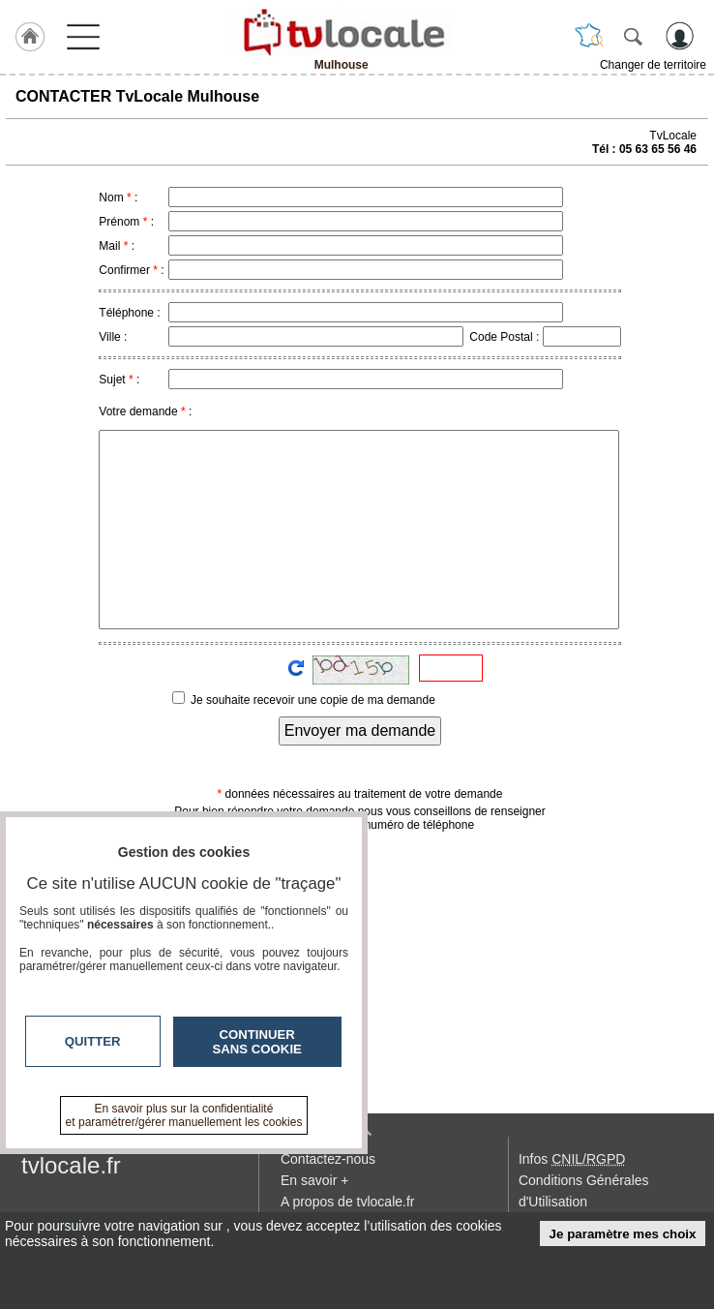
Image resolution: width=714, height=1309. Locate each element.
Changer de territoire (653, 65)
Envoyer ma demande (360, 730)
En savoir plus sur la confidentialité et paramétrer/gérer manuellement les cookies (184, 1115)
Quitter (93, 1041)
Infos (572, 1159)
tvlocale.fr (71, 1165)
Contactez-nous (328, 1159)
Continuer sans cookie (257, 1041)
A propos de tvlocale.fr (348, 1201)
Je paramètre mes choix (623, 1234)
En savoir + (314, 1180)
